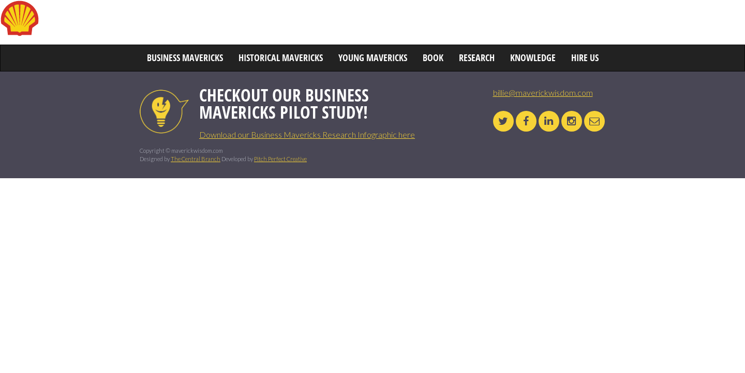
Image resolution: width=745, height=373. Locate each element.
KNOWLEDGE (577, 23)
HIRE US (629, 23)
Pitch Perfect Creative (280, 158)
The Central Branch (195, 158)
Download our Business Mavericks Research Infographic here (307, 134)
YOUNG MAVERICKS (417, 23)
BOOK (477, 23)
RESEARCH (521, 23)
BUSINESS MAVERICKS (178, 23)
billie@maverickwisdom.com (543, 92)
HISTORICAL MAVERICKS (273, 23)
